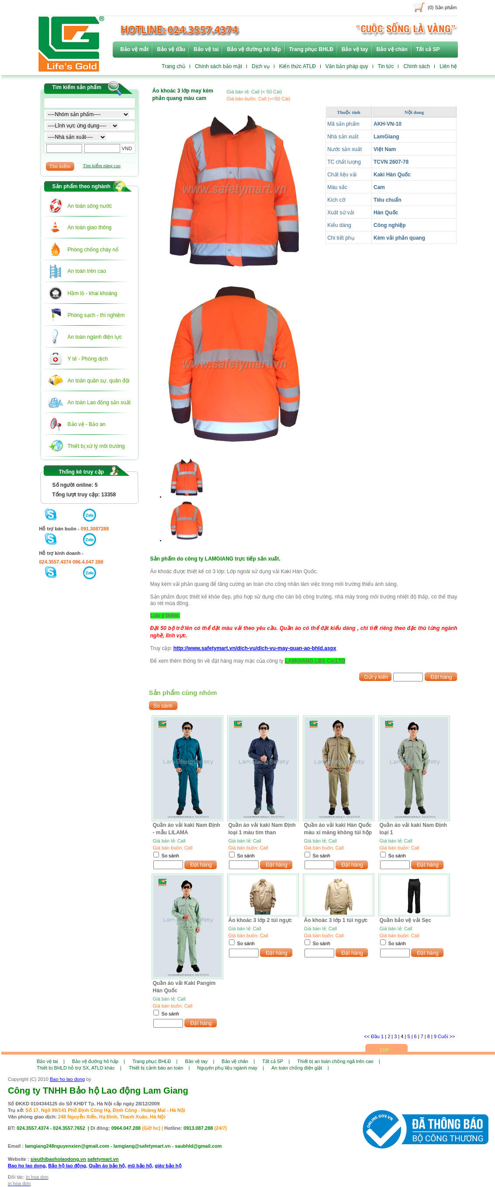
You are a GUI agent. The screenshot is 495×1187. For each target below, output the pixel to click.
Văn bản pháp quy (346, 66)
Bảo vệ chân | (238, 1061)
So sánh (170, 855)
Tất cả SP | (276, 1061)
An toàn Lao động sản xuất (99, 402)
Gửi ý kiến (376, 677)
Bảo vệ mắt (134, 49)
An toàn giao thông (90, 227)
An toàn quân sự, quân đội (99, 381)
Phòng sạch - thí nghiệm (96, 315)
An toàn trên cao (87, 271)
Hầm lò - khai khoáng (93, 293)
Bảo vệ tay (355, 49)
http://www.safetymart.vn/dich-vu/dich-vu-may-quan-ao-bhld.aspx (254, 648)
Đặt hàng (441, 677)
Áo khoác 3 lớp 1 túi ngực (336, 920)
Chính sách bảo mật (218, 66)
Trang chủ (173, 66)
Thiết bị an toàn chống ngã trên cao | (338, 1061)
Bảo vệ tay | (199, 1061)
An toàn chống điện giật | (300, 1067)
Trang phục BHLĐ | (155, 1061)
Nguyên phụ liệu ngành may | (230, 1067)
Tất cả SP (428, 49)
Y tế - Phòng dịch (88, 359)
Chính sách (416, 66)
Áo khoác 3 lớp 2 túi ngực (260, 920)
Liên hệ (448, 66)
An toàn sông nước (90, 206)
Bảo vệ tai (206, 49)
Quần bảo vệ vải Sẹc (405, 920)
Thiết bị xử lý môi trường (96, 446)
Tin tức (386, 66)
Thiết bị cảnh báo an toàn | (159, 1067)
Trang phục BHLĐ (311, 49)
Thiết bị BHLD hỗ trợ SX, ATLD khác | (79, 1067)
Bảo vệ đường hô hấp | (98, 1061)
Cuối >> (446, 1036)
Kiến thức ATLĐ (297, 66)
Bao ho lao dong (67, 1079)
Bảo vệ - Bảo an (87, 424)
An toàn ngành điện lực (95, 337)
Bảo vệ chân (392, 49)
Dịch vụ (261, 66)
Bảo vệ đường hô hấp (253, 49)
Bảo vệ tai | (51, 1061)
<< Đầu (372, 1036)
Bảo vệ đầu (171, 49)
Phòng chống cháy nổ (93, 250)
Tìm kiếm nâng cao (102, 165)
